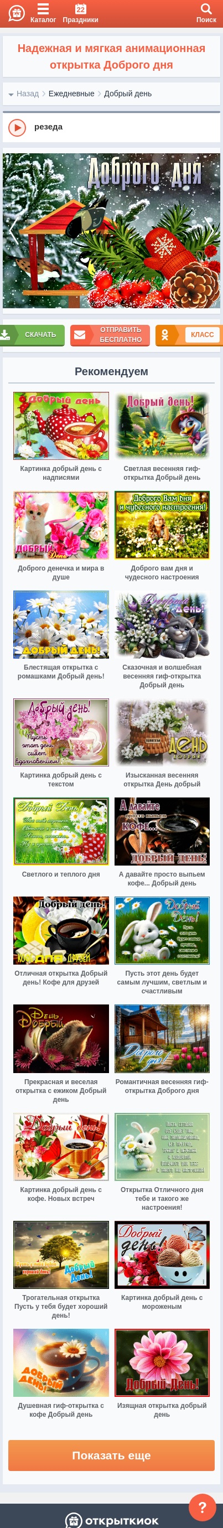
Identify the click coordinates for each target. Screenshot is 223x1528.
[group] (111, 127)
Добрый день (128, 93)
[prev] (14, 231)
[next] (209, 231)
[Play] (17, 128)
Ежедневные (72, 93)
